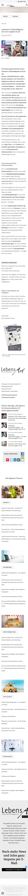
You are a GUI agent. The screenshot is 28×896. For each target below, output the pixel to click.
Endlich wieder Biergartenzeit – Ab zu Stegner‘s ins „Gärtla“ (13, 574)
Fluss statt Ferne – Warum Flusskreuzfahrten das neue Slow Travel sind (13, 531)
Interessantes (7, 756)
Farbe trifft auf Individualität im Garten (11, 525)
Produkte (6, 502)
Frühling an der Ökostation (8, 716)
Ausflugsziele (7, 696)
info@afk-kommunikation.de (9, 395)
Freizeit (5, 16)
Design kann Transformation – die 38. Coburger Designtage (13, 722)
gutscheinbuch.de (6, 181)
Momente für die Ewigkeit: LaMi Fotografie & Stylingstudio (13, 591)
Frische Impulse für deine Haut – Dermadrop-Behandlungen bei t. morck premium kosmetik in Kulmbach (13, 539)
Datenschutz (18, 894)
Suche (27, 5)
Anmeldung (22, 1)
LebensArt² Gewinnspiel (9, 262)
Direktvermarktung (9, 632)
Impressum (11, 894)
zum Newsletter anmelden (14, 869)
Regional (15, 16)
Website (3, 280)
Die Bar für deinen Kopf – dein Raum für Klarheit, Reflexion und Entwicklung (11, 509)
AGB (6, 894)
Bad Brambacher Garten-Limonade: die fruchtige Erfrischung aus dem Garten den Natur (12, 518)
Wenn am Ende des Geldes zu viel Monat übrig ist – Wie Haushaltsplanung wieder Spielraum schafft (13, 603)
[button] (2, 893)
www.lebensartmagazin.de (8, 397)
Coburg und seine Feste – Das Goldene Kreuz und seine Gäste (13, 711)
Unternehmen (7, 567)
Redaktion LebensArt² (6, 35)
